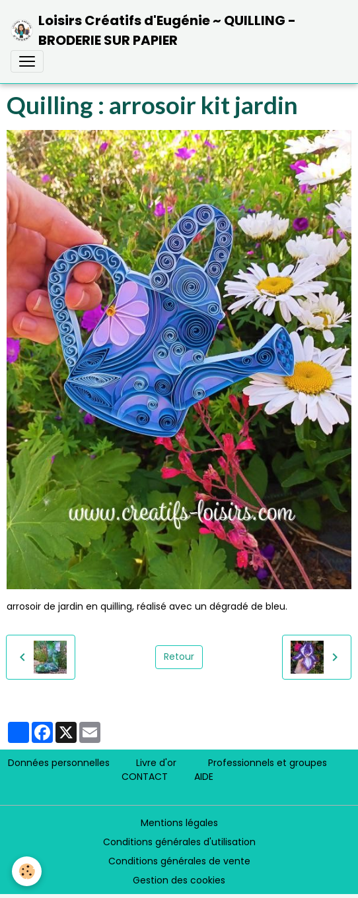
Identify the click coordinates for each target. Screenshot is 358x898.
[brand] (174, 30)
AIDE (203, 776)
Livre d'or (156, 762)
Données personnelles (59, 762)
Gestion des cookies (179, 880)
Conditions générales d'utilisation (179, 842)
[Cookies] (27, 871)
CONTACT (145, 776)
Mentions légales (179, 822)
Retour (179, 656)
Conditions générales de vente (179, 861)
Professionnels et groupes (267, 762)
